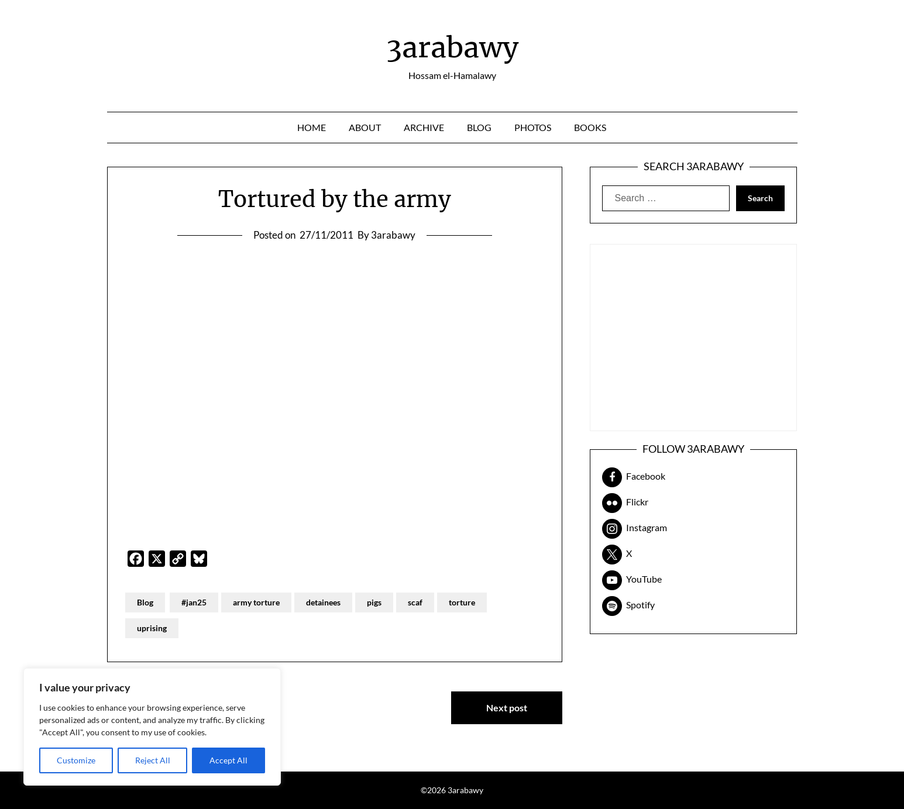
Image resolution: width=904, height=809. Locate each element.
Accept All (228, 760)
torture (462, 602)
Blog (479, 127)
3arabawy (452, 47)
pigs (374, 602)
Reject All (152, 760)
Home (311, 127)
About (365, 127)
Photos (532, 127)
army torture (256, 602)
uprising (152, 628)
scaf (415, 602)
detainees (323, 602)
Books (590, 127)
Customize (76, 760)
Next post (506, 707)
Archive (424, 127)
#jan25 (194, 602)
